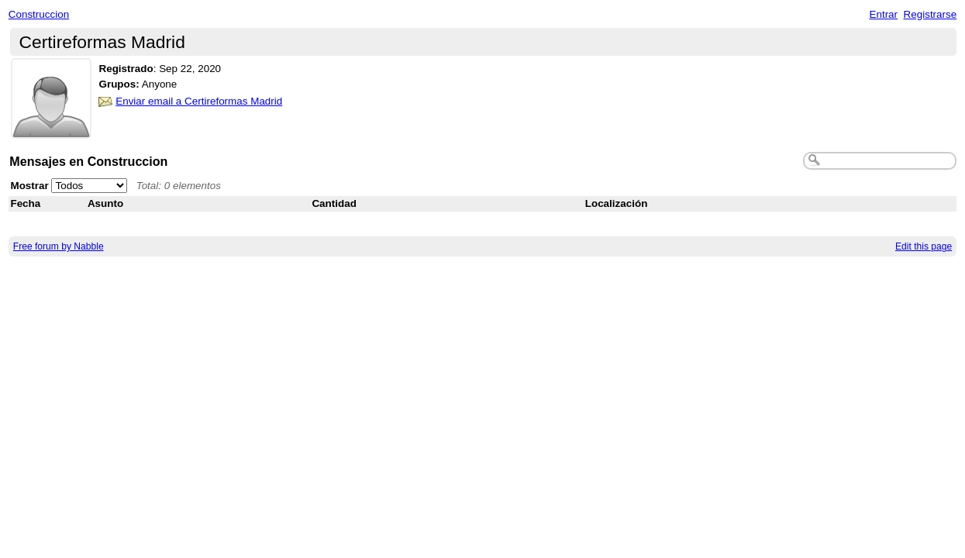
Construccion (39, 14)
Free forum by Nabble (58, 246)
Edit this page (923, 246)
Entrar (883, 14)
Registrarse (930, 14)
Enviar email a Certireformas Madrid (198, 101)
